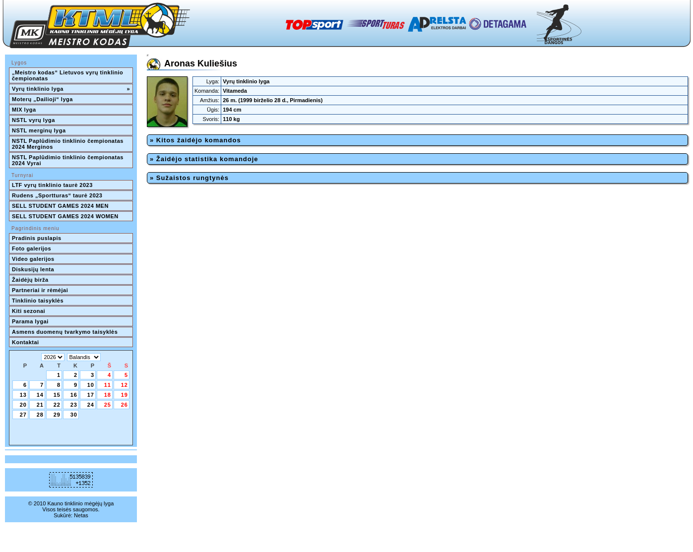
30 (73, 415)
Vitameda (235, 91)
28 (40, 415)
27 (23, 415)
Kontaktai (25, 342)
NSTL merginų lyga (39, 130)
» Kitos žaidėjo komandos (195, 140)
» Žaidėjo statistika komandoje (204, 159)
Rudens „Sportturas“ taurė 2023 (57, 195)
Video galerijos (33, 259)
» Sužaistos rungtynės (189, 178)
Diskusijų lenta (33, 269)
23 (73, 405)
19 (124, 395)
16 (73, 395)
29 (57, 415)
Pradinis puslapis (37, 238)
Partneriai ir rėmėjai (40, 290)
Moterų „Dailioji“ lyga (42, 99)
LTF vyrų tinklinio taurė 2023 (52, 185)
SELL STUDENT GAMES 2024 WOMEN (65, 216)
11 (107, 385)
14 (40, 395)
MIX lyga (24, 110)
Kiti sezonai (28, 311)
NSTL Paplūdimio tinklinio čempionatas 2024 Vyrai (68, 160)
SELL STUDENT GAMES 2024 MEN (60, 206)
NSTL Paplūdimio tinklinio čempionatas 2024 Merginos (68, 144)
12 (124, 385)
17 (90, 395)
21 (40, 405)
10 (90, 385)
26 (124, 405)
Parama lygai (30, 321)
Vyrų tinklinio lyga (71, 89)
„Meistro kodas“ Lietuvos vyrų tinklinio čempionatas (68, 75)
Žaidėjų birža (30, 280)
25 (107, 405)
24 (90, 405)
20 (23, 405)
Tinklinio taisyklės (37, 301)
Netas (81, 515)
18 (107, 395)
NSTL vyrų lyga (33, 120)
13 (23, 395)
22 (57, 405)
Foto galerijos (31, 248)
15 (57, 395)
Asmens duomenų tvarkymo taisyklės (65, 332)
